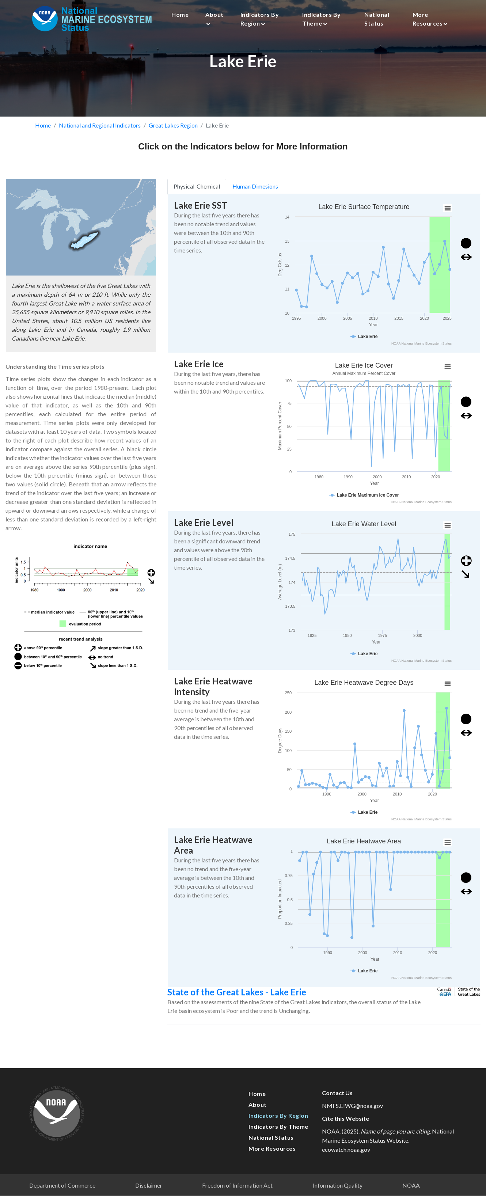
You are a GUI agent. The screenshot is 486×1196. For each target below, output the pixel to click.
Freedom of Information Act (237, 1185)
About (214, 18)
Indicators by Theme (321, 19)
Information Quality (337, 1185)
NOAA (411, 1185)
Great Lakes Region (173, 125)
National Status (376, 19)
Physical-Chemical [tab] (212, 186)
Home (180, 14)
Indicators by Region (259, 19)
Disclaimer (148, 1185)
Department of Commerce (62, 1185)
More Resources (430, 19)
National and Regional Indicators (100, 125)
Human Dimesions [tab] (270, 186)
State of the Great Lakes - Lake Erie (251, 992)
